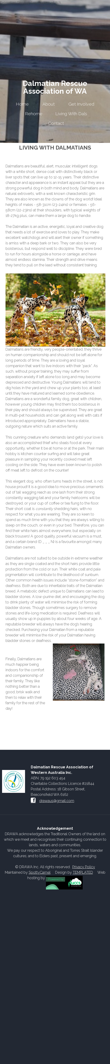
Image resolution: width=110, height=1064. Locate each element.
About (48, 103)
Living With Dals (71, 113)
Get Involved (81, 103)
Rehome (33, 113)
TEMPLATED (83, 872)
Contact (56, 123)
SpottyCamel (40, 872)
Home (22, 103)
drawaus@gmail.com (56, 801)
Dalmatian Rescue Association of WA (55, 87)
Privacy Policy (83, 867)
